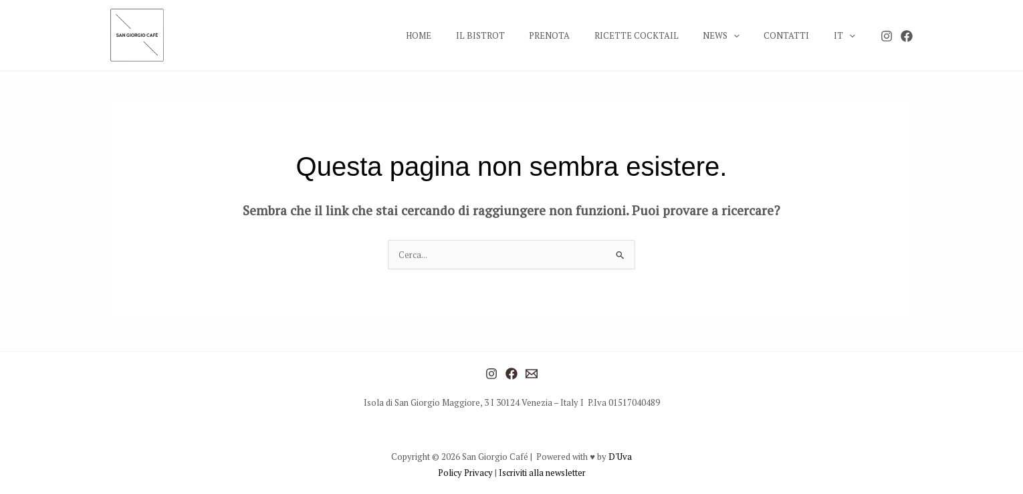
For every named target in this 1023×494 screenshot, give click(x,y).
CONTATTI (797, 35)
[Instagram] (887, 36)
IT (848, 35)
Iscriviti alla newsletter (542, 473)
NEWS (738, 35)
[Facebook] (907, 36)
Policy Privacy (466, 473)
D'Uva (620, 457)
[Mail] (532, 374)
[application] (751, 35)
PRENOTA (580, 35)
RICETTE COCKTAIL (660, 35)
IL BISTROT (518, 35)
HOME (464, 35)
